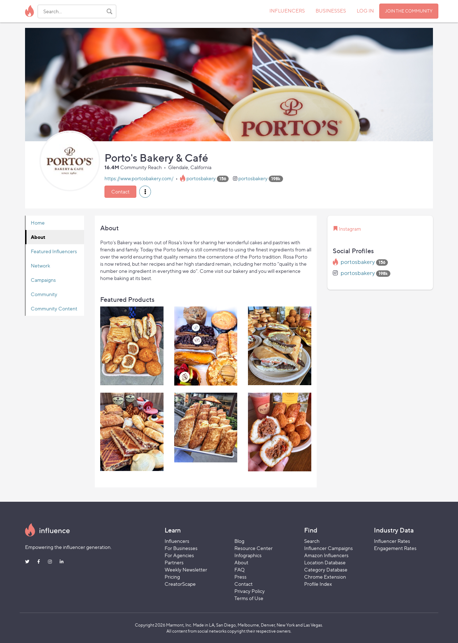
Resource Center (253, 548)
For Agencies (179, 555)
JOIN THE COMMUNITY (409, 11)
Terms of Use (248, 598)
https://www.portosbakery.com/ (139, 178)
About (38, 237)
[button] (145, 192)
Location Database (325, 562)
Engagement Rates (395, 548)
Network (40, 265)
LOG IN (365, 11)
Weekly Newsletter (186, 569)
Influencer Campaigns (328, 548)
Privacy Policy (249, 591)
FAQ (239, 569)
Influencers (177, 541)
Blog (239, 541)
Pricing (172, 577)
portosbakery (201, 178)
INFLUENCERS (287, 11)
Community (44, 294)
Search (312, 541)
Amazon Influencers (326, 555)
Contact (120, 191)
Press (240, 577)
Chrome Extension (325, 577)
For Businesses (181, 548)
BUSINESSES (331, 11)
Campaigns (43, 280)
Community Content (54, 308)
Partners (174, 562)
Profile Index (318, 584)
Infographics (248, 555)
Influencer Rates (392, 541)
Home (38, 223)
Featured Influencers (54, 251)
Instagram (350, 229)
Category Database (325, 569)
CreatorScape (180, 584)
